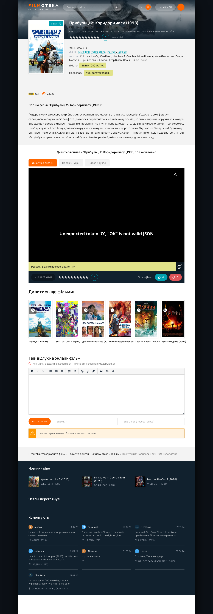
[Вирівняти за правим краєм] (62, 371)
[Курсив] (37, 371)
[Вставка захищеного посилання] (93, 371)
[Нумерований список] (74, 371)
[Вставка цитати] (101, 371)
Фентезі (111, 51)
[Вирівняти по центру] (56, 371)
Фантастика (98, 51)
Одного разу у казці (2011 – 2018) (155, 561)
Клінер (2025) (38, 540)
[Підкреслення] (43, 371)
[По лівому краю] (50, 371)
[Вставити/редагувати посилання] (87, 371)
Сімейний (84, 51)
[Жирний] (32, 371)
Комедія (122, 51)
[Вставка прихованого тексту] (113, 371)
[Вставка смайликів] (82, 371)
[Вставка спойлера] (107, 371)
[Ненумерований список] (69, 371)
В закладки (43, 277)
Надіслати (39, 421)
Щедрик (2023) (92, 540)
